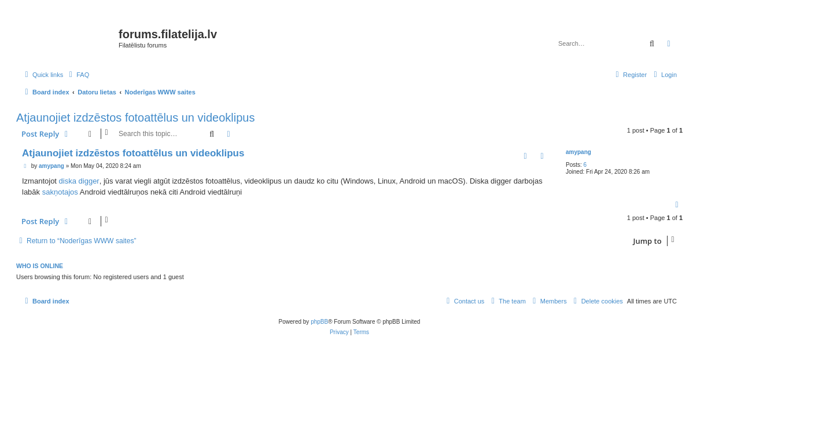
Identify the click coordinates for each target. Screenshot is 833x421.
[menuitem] (77, 75)
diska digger (79, 181)
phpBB (319, 322)
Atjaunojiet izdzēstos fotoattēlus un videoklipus (135, 117)
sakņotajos (60, 192)
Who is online (39, 265)
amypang (578, 152)
